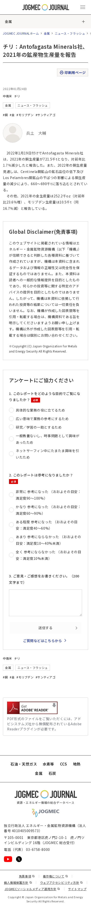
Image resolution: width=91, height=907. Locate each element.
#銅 (5, 115)
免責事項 (27, 876)
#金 (12, 115)
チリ (17, 96)
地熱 (77, 763)
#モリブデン (25, 115)
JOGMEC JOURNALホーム (21, 33)
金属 (8, 21)
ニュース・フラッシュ (70, 33)
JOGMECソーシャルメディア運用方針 (32, 889)
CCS (63, 763)
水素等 (48, 763)
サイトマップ (77, 889)
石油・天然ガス (23, 763)
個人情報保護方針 (18, 882)
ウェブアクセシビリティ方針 (61, 882)
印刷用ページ (72, 72)
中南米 (7, 96)
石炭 (52, 773)
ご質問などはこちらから (42, 640)
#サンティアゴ (46, 115)
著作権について (55, 876)
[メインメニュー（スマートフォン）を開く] (82, 7)
